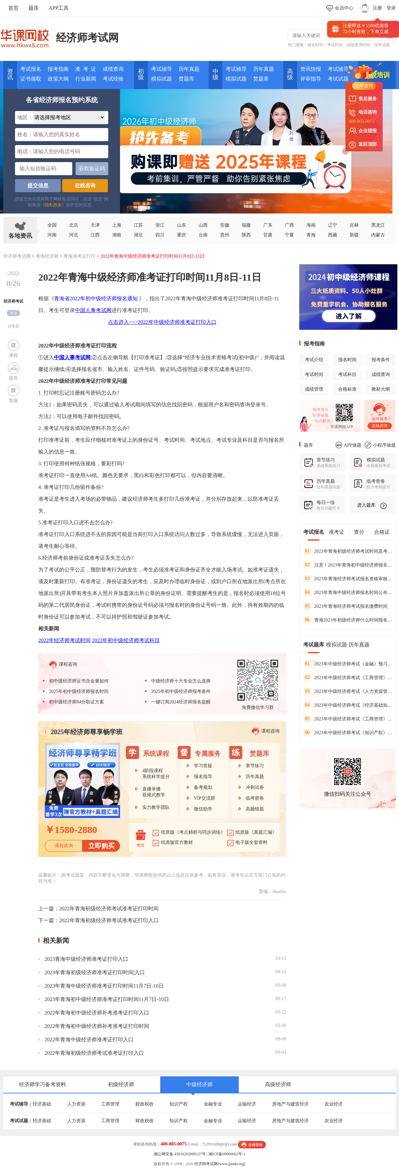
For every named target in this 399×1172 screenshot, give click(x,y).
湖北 (138, 235)
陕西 (246, 235)
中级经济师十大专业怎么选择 (181, 681)
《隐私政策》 (53, 204)
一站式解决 (320, 421)
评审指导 (310, 79)
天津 (95, 225)
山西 (203, 225)
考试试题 (338, 79)
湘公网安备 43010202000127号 (180, 1154)
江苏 (138, 225)
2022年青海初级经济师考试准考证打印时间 (109, 908)
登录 (391, 8)
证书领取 (30, 79)
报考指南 (58, 69)
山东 (181, 225)
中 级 (215, 74)
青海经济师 (47, 256)
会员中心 (344, 8)
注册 (377, 8)
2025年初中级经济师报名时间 (79, 691)
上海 (116, 225)
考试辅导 (161, 69)
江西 (95, 235)
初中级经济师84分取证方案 (76, 701)
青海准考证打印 (79, 256)
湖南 (116, 235)
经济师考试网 (87, 38)
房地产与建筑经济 (290, 1104)
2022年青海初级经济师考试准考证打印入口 (109, 920)
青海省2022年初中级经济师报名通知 (96, 298)
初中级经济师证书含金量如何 (79, 681)
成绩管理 (314, 389)
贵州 (224, 235)
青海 (311, 235)
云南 (203, 235)
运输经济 (247, 1104)
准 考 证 (85, 69)
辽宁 (332, 225)
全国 (52, 225)
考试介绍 (314, 359)
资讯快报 (310, 69)
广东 (267, 225)
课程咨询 (63, 664)
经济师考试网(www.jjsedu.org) (219, 1164)
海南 (311, 225)
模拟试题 (161, 79)
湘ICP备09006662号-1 (226, 1154)
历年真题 (189, 69)
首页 (13, 8)
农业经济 (333, 1104)
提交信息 (37, 185)
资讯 (10, 74)
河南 (52, 235)
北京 (73, 225)
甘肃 (267, 235)
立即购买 (101, 845)
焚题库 (186, 79)
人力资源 (76, 1104)
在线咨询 (85, 185)
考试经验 (113, 79)
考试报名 (30, 69)
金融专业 (213, 1104)
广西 (289, 225)
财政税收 (144, 1104)
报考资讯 (320, 409)
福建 (246, 225)
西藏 (332, 235)
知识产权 (178, 1104)
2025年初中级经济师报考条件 (181, 691)
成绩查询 (113, 69)
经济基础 (42, 1104)
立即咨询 (364, 85)
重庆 (181, 235)
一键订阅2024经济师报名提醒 (181, 701)
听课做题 (320, 415)
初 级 (141, 74)
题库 (33, 8)
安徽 (224, 225)
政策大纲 (58, 79)
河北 (73, 235)
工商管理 (110, 1104)
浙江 (160, 225)
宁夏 (289, 235)
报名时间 (315, 45)
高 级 (290, 74)
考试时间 (335, 45)
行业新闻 (85, 79)
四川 (160, 235)
